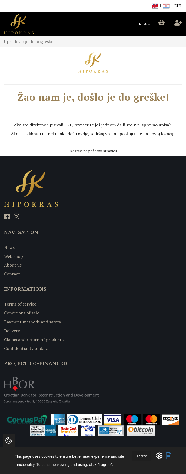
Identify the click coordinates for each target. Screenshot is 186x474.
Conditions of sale (21, 313)
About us (13, 265)
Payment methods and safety (32, 322)
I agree (142, 456)
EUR (178, 5)
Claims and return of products (34, 340)
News (9, 247)
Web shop (13, 256)
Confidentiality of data (26, 348)
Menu (146, 25)
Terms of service (20, 304)
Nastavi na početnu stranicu (93, 150)
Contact (12, 274)
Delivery (12, 331)
